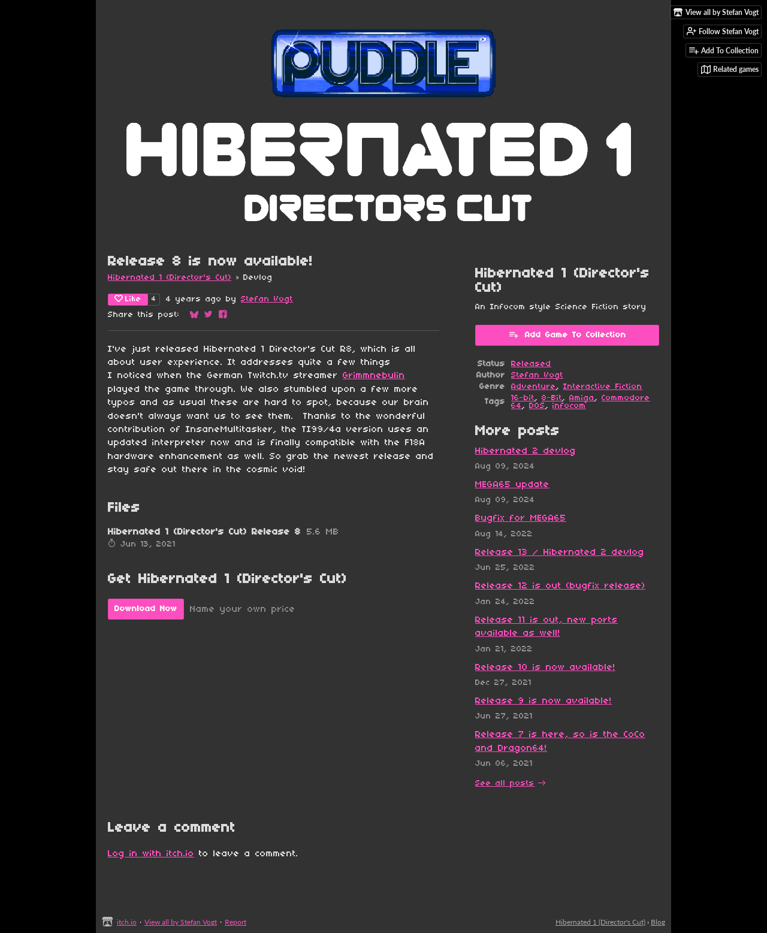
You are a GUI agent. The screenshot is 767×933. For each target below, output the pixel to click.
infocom (569, 406)
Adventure (533, 387)
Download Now (145, 609)
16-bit (523, 398)
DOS (537, 406)
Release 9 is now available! (543, 701)
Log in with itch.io (151, 854)
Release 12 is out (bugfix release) (560, 586)
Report (235, 921)
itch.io (127, 921)
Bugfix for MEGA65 (520, 518)
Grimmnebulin (374, 376)
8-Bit (552, 398)
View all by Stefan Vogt (180, 921)
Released (531, 364)
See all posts (505, 783)
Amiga (581, 398)
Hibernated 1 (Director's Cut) (169, 278)
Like (127, 299)
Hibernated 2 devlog (525, 451)
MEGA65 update (512, 485)
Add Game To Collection (567, 334)
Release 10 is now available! (545, 667)
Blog (658, 921)
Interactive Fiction (602, 387)
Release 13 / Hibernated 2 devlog (559, 552)
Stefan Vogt (267, 299)
